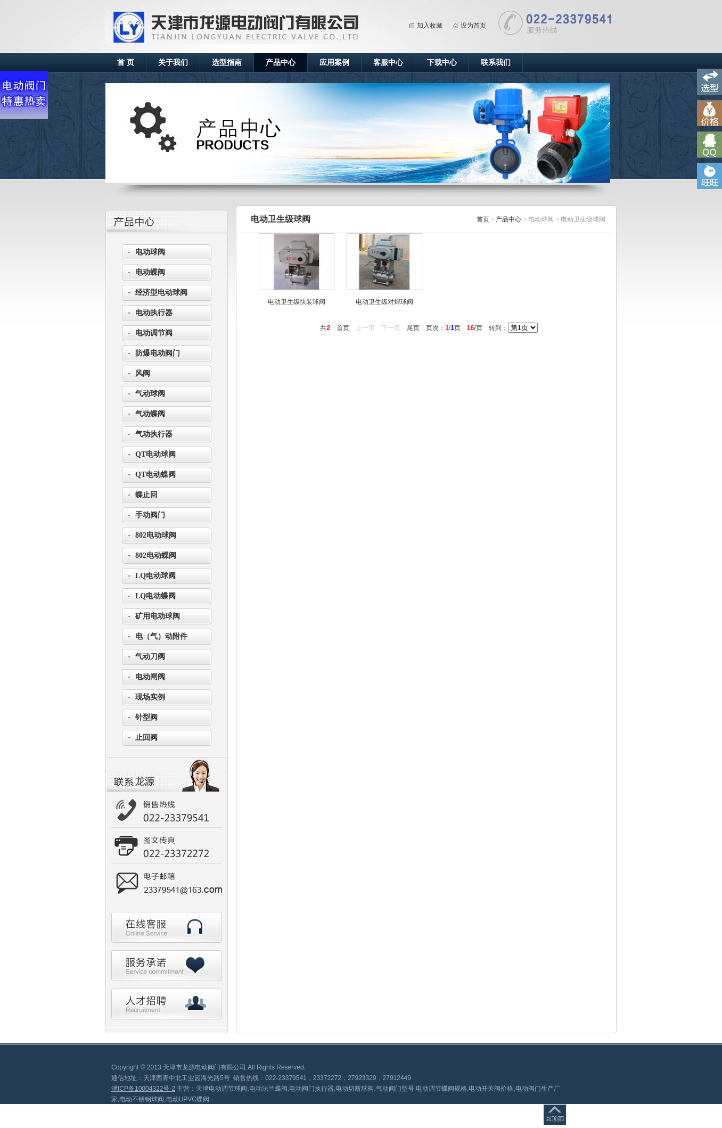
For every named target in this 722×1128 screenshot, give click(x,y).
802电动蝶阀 (155, 555)
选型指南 (227, 63)
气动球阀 (150, 394)
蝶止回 (146, 495)
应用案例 (334, 63)
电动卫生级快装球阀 (296, 302)
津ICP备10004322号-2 (143, 1088)
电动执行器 (154, 313)
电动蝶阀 (150, 272)
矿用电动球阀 (157, 616)
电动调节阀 (154, 333)
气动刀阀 (150, 657)
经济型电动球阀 (161, 293)
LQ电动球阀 (155, 576)
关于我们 (173, 63)
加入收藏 (429, 25)
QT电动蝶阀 (155, 475)
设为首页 (473, 25)
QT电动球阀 (155, 454)
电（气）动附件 (161, 636)
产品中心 (281, 63)
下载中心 (442, 63)
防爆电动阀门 (157, 353)
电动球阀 (150, 252)
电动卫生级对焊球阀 (384, 302)
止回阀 (146, 738)
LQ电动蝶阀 (155, 596)
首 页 (125, 63)
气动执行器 (154, 434)
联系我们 (496, 63)
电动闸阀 (150, 677)
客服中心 (388, 63)
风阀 (142, 373)
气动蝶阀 (150, 414)
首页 (483, 219)
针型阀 (146, 717)
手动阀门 (150, 515)
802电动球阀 (155, 535)
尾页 (413, 328)
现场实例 (150, 697)
